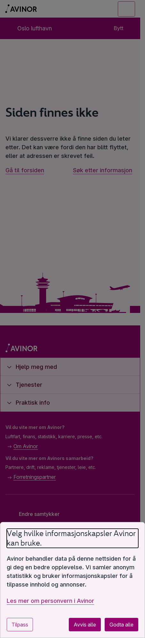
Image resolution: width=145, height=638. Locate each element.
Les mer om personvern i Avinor (50, 600)
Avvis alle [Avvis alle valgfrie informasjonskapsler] (85, 624)
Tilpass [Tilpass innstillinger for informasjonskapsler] (20, 624)
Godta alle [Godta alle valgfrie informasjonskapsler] (121, 624)
